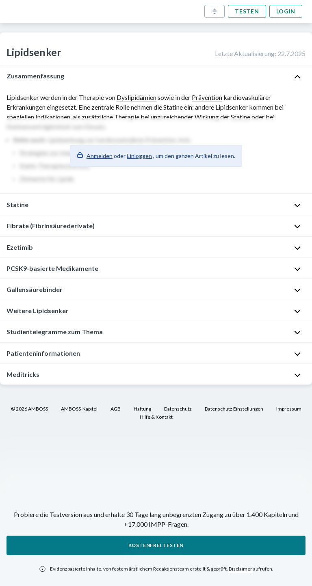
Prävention (207, 97)
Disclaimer (240, 569)
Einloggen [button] (139, 155)
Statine (173, 107)
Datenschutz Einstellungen (234, 409)
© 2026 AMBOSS (29, 409)
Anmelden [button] (100, 155)
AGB (115, 409)
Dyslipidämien (136, 97)
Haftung (142, 409)
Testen (247, 11)
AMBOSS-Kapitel (79, 409)
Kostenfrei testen (156, 545)
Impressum (288, 409)
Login (286, 11)
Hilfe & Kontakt (156, 417)
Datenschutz (178, 409)
